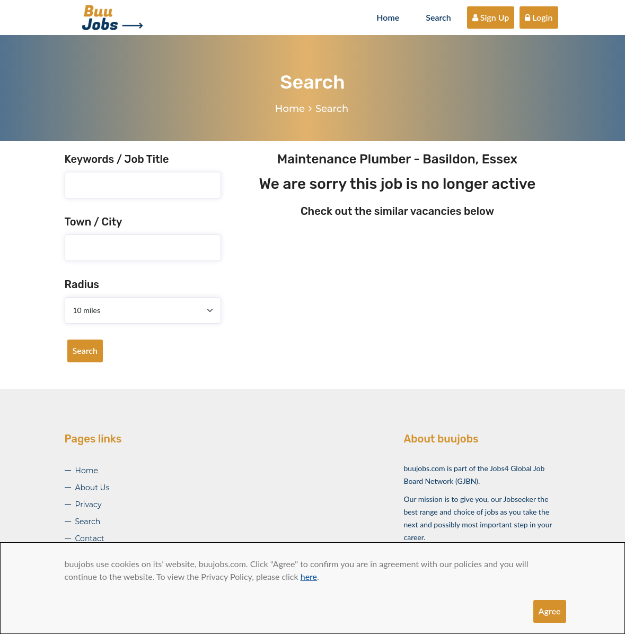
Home (387, 17)
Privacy (88, 504)
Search (438, 17)
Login (538, 17)
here (309, 576)
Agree (550, 611)
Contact (89, 538)
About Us (92, 487)
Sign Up (490, 17)
